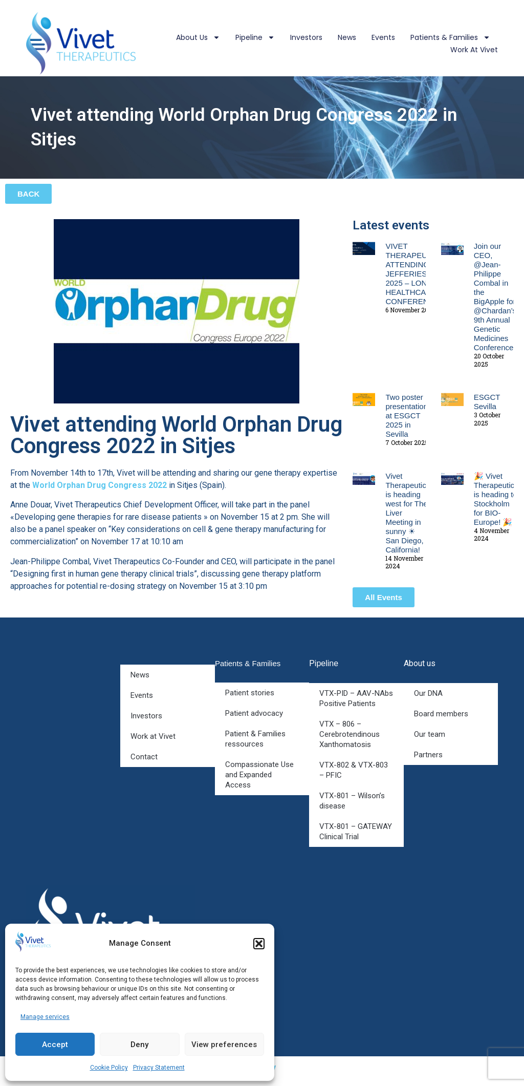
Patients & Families (450, 37)
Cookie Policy (109, 1067)
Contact (144, 756)
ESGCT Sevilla (487, 402)
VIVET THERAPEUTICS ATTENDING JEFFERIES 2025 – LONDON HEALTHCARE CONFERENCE (415, 274)
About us (198, 37)
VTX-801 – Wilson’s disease (352, 801)
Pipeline (255, 37)
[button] (259, 944)
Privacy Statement (159, 1067)
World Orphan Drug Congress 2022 (99, 485)
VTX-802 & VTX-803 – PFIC (353, 770)
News (347, 37)
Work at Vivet (474, 50)
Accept (55, 1044)
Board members (441, 713)
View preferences (224, 1044)
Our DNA (428, 693)
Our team (429, 734)
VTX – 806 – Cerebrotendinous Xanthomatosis (349, 734)
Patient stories (249, 692)
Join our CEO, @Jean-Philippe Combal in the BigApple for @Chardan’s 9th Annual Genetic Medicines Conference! (495, 297)
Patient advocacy (254, 713)
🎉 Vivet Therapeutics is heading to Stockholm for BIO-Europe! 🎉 (496, 499)
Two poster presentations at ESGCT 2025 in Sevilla (408, 415)
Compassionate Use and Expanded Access (259, 775)
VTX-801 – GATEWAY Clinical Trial (355, 831)
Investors (306, 37)
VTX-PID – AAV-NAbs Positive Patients (356, 698)
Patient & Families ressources (255, 739)
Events (383, 37)
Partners (428, 754)
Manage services (45, 1016)
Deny (139, 1044)
